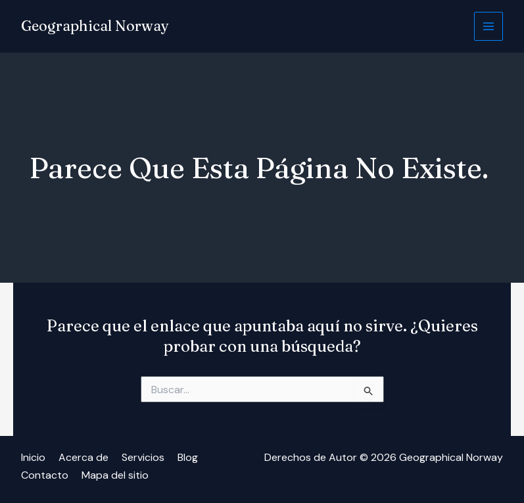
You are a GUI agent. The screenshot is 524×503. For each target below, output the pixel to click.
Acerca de (83, 457)
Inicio (33, 457)
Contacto (44, 474)
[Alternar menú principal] (489, 26)
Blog (188, 457)
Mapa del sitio (115, 474)
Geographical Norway (95, 26)
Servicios (143, 457)
